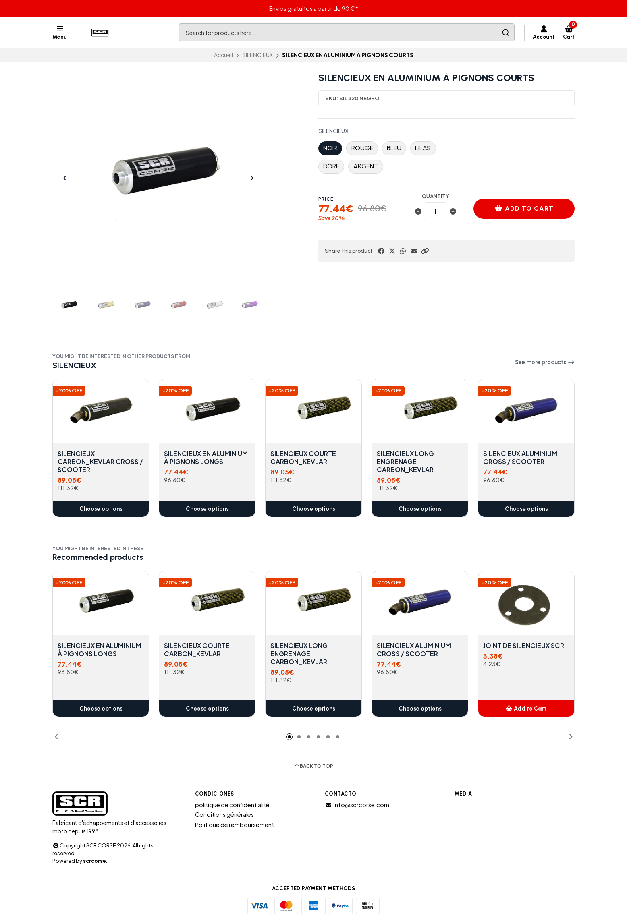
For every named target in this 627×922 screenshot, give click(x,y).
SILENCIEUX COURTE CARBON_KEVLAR (303, 458)
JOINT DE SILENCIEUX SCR (523, 646)
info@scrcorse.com (357, 805)
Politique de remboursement (234, 824)
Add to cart (524, 208)
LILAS (423, 148)
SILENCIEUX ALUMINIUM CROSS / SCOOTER (520, 458)
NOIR (330, 148)
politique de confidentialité (232, 805)
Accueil (223, 55)
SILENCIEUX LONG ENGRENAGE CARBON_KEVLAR (405, 462)
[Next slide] (252, 178)
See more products (545, 362)
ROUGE (362, 148)
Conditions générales (224, 814)
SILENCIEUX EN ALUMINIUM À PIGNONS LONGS (206, 458)
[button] (425, 251)
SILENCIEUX (257, 55)
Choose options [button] (100, 508)
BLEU (394, 148)
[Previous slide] (65, 178)
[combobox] (347, 32)
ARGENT (365, 166)
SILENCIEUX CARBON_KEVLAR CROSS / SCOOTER (100, 462)
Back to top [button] (313, 766)
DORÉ (331, 166)
